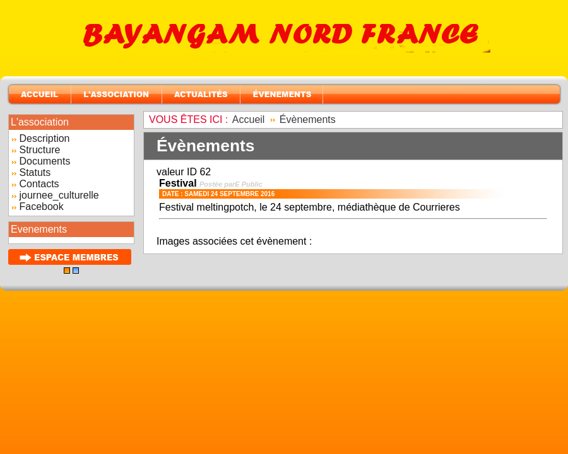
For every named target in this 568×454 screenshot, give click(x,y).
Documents (44, 161)
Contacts (39, 183)
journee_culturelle (58, 195)
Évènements (308, 119)
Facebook (41, 206)
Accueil (248, 119)
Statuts (34, 172)
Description (44, 138)
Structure (39, 149)
